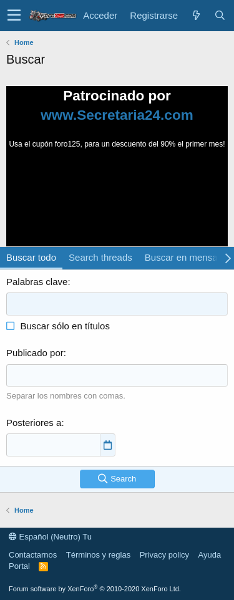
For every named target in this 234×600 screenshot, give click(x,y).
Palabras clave (36, 281)
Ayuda (210, 554)
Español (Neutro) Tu (50, 536)
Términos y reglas (98, 554)
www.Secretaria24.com (117, 115)
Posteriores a (33, 422)
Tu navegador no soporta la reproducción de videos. (117, 196)
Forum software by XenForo (95, 589)
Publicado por (35, 352)
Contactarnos (33, 554)
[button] (14, 15)
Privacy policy (164, 554)
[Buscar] (220, 15)
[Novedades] (196, 15)
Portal (19, 566)
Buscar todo (31, 257)
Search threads (100, 257)
